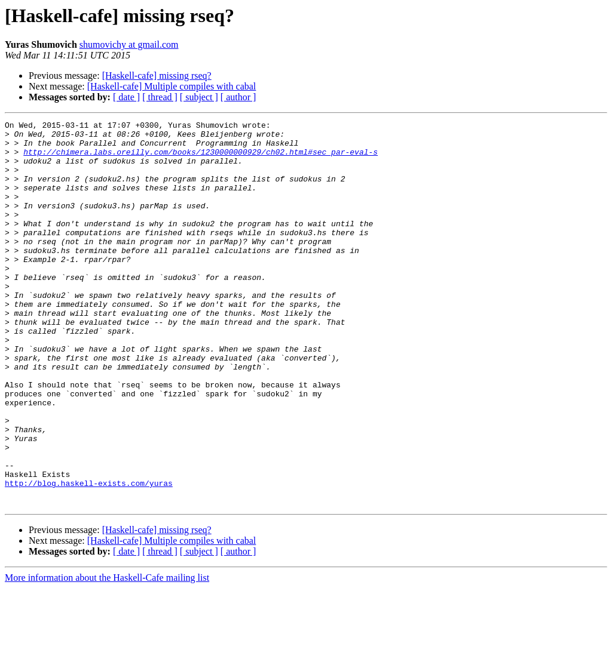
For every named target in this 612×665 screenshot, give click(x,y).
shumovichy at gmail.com (129, 44)
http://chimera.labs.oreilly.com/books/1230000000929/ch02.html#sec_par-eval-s (200, 158)
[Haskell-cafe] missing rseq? (157, 75)
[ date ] (126, 97)
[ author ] (238, 97)
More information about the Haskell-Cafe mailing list (107, 654)
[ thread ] (160, 97)
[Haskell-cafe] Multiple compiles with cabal (171, 86)
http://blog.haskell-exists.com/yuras (89, 556)
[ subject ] (199, 97)
